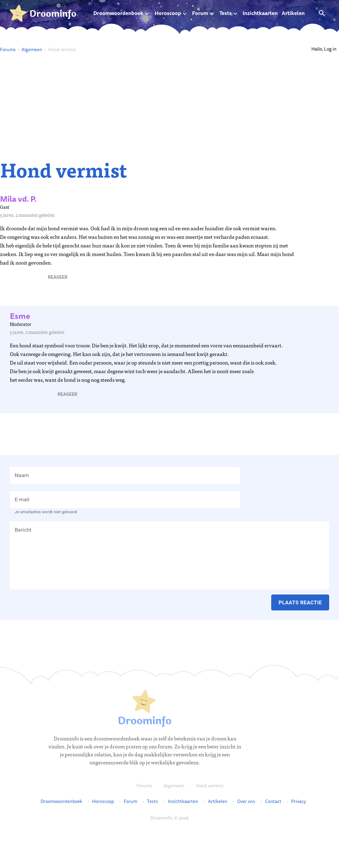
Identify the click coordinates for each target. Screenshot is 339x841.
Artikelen (293, 13)
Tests (225, 13)
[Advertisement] (169, 106)
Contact (273, 801)
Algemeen (31, 49)
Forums (8, 49)
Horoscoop (168, 13)
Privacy (298, 801)
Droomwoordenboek (118, 13)
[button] (57, 277)
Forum (200, 13)
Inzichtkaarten (260, 13)
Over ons (246, 801)
